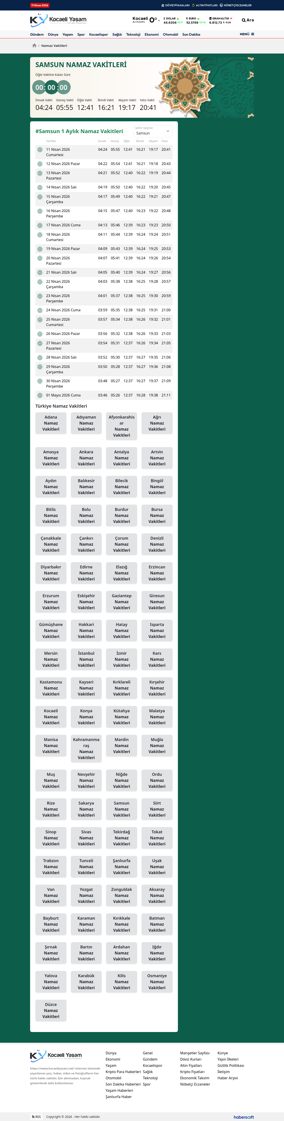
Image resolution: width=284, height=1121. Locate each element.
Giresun (157, 602)
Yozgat (86, 895)
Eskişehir (86, 602)
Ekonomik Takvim (194, 1078)
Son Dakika (191, 34)
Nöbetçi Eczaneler (195, 1084)
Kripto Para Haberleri (123, 1071)
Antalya (121, 458)
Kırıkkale (121, 924)
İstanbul (86, 659)
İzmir (121, 659)
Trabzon (51, 867)
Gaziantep (121, 602)
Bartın (86, 953)
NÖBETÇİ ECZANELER (238, 5)
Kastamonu (51, 688)
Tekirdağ (121, 838)
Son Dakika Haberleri (123, 1084)
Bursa (157, 515)
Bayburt (51, 924)
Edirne (86, 573)
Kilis (121, 982)
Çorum (121, 544)
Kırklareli (121, 688)
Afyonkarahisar (121, 426)
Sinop (51, 838)
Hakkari (86, 631)
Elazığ (121, 573)
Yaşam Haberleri (119, 1090)
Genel (148, 1053)
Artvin (157, 458)
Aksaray (157, 895)
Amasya (51, 458)
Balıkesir (86, 487)
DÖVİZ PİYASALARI (177, 5)
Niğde (121, 780)
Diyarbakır (51, 573)
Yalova (51, 982)
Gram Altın (219, 18)
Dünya (53, 34)
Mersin (51, 659)
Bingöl (157, 487)
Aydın (51, 487)
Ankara (86, 458)
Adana (51, 423)
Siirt (157, 809)
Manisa (51, 746)
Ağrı (157, 423)
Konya (86, 717)
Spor (81, 34)
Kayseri (86, 688)
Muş (51, 780)
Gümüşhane (51, 631)
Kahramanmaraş (86, 749)
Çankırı (86, 544)
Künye (223, 1053)
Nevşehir (86, 780)
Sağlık (117, 34)
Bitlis (51, 515)
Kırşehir (157, 688)
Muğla (157, 746)
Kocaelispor (98, 34)
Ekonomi (152, 34)
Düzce (51, 1011)
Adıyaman (86, 423)
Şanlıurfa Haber (119, 1096)
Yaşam (67, 34)
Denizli (157, 544)
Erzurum (51, 602)
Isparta (157, 631)
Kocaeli (51, 717)
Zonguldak (121, 895)
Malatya (157, 717)
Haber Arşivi (228, 1078)
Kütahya (121, 717)
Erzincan (157, 573)
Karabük (86, 982)
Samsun (121, 809)
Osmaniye (157, 982)
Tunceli (86, 867)
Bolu (86, 515)
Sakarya (86, 809)
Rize (51, 809)
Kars (157, 659)
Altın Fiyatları (191, 1065)
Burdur (121, 515)
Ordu (157, 780)
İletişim (224, 1071)
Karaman (86, 924)
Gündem (37, 34)
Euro (191, 18)
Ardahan (121, 953)
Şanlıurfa (121, 867)
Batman (157, 924)
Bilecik (121, 487)
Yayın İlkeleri (228, 1059)
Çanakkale (51, 544)
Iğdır (157, 953)
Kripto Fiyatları (192, 1071)
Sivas (86, 838)
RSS (36, 1117)
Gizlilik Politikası (231, 1065)
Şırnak (51, 953)
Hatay (121, 631)
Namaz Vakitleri (52, 45)
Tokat (157, 838)
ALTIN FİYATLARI (207, 5)
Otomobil (170, 34)
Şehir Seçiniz (144, 128)
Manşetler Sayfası (195, 1053)
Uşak (157, 867)
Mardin (121, 746)
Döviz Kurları (190, 1059)
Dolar (170, 18)
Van (51, 895)
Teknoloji (133, 34)
